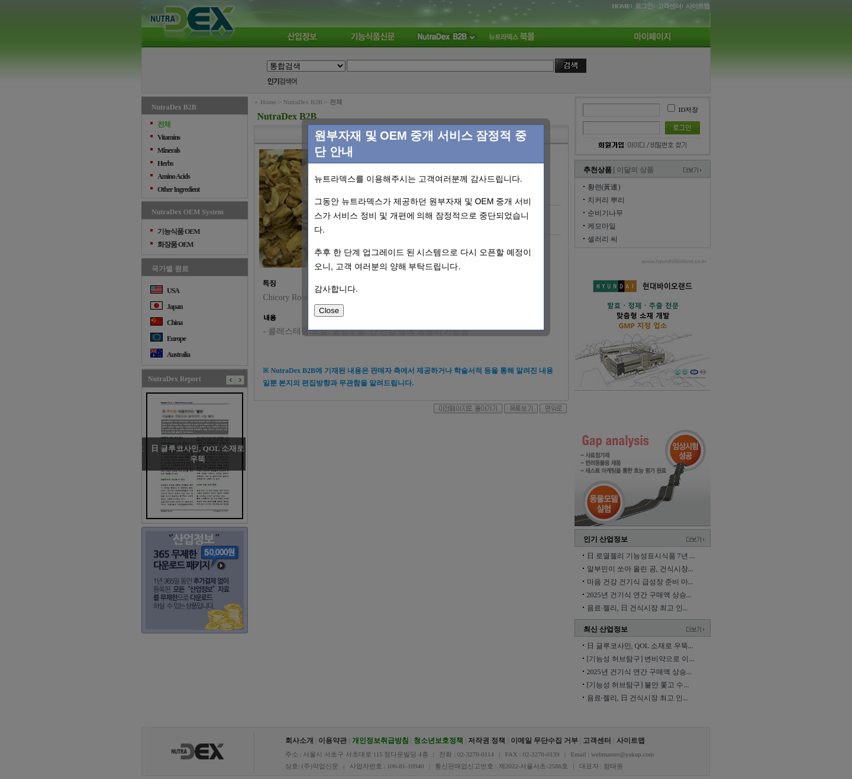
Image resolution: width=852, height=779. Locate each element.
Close (329, 310)
